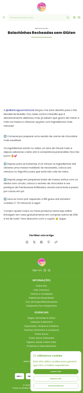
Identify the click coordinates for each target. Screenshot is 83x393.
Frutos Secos (41, 333)
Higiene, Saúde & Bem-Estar (41, 342)
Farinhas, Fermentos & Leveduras (41, 330)
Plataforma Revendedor (41, 297)
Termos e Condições (41, 293)
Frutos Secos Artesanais (41, 337)
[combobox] (39, 17)
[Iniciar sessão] (74, 17)
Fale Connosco (41, 289)
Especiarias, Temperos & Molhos (41, 326)
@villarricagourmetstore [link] (20, 110)
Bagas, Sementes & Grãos (41, 317)
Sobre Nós (41, 285)
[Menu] (4, 17)
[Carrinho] (79, 17)
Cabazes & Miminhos (41, 321)
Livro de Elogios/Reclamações (41, 301)
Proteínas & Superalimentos (41, 346)
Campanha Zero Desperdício (41, 305)
